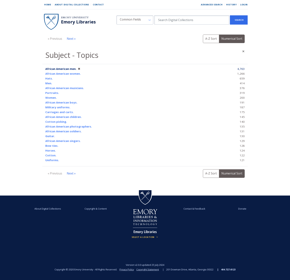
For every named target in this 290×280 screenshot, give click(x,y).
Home (47, 4)
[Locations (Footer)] (145, 237)
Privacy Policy (126, 269)
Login (244, 4)
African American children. (63, 117)
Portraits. (52, 93)
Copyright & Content (96, 208)
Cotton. (50, 155)
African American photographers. (68, 126)
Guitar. (50, 136)
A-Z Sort (211, 39)
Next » (71, 39)
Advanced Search (211, 4)
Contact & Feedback (194, 208)
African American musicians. (64, 88)
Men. (48, 83)
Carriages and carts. (59, 112)
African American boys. (61, 102)
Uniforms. (52, 160)
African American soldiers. (63, 131)
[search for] (191, 20)
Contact (98, 4)
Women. (51, 97)
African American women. (63, 73)
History (231, 4)
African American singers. (63, 141)
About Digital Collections (72, 4)
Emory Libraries (78, 22)
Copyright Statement (147, 269)
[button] (134, 20)
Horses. (50, 150)
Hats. (49, 78)
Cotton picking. (56, 121)
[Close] (243, 51)
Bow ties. (51, 145)
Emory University (75, 17)
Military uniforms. (57, 107)
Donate (240, 208)
